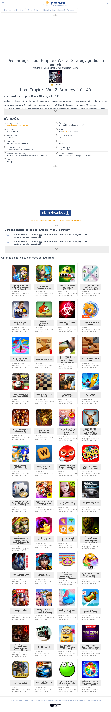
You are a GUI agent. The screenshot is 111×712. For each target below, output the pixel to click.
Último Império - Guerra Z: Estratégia (59, 10)
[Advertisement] (55, 38)
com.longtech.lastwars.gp (17, 125)
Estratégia (33, 10)
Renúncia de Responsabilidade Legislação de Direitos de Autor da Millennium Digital (69, 700)
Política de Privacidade (28, 700)
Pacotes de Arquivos (14, 10)
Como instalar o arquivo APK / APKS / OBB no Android (55, 220)
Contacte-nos (15, 700)
